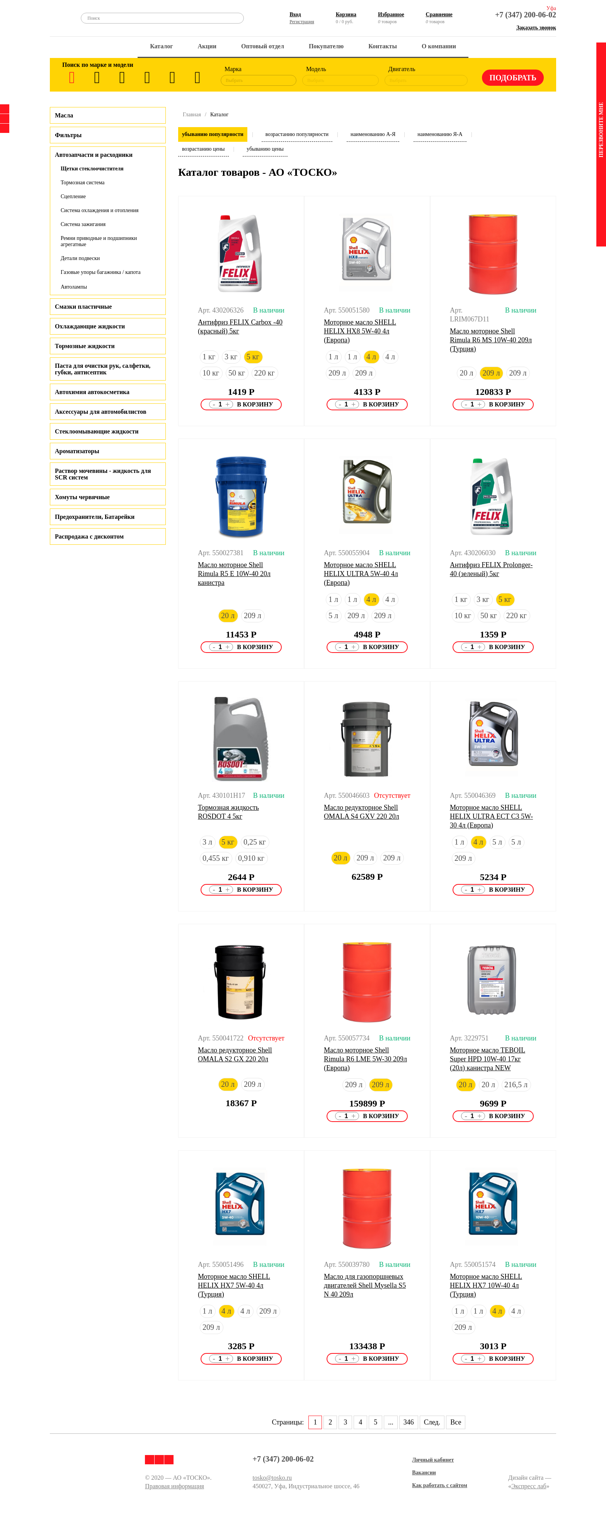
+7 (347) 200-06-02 (525, 14)
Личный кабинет (433, 1460)
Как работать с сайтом (439, 1485)
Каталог (161, 46)
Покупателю (326, 46)
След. (432, 1422)
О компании (439, 46)
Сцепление (73, 196)
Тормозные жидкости (85, 346)
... (390, 1422)
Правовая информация (174, 1486)
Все (455, 1422)
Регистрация (301, 21)
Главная (192, 114)
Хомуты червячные (82, 497)
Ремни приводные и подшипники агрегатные (99, 241)
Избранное (391, 14)
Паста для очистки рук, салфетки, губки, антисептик (102, 369)
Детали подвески (80, 258)
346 (408, 1422)
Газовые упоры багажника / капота (101, 272)
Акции (207, 46)
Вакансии (424, 1473)
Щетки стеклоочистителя (92, 169)
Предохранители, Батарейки (94, 516)
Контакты (382, 46)
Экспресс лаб (528, 1486)
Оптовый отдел (262, 46)
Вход (295, 14)
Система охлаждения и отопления (100, 210)
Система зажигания (83, 224)
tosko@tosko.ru (272, 1477)
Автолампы (74, 287)
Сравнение (439, 14)
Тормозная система (83, 182)
